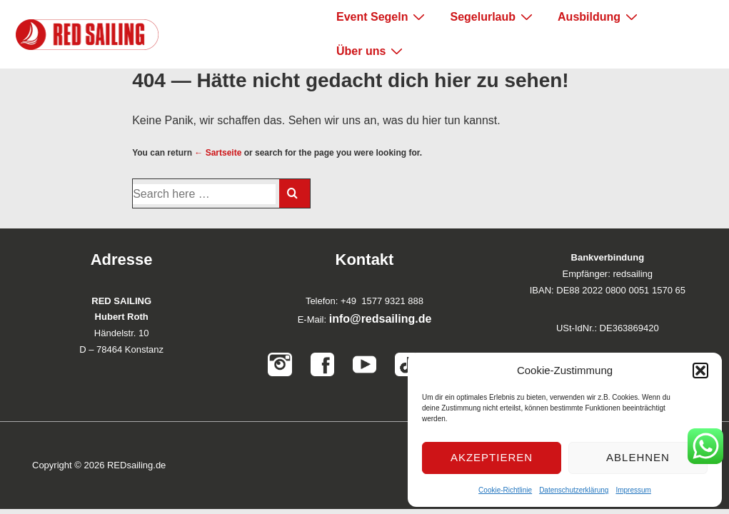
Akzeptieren (492, 457)
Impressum (632, 490)
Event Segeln (382, 16)
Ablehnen (638, 457)
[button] (700, 370)
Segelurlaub (493, 16)
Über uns (371, 51)
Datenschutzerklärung (573, 490)
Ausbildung (599, 16)
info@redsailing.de (380, 319)
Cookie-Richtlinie (505, 490)
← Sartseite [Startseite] (217, 153)
